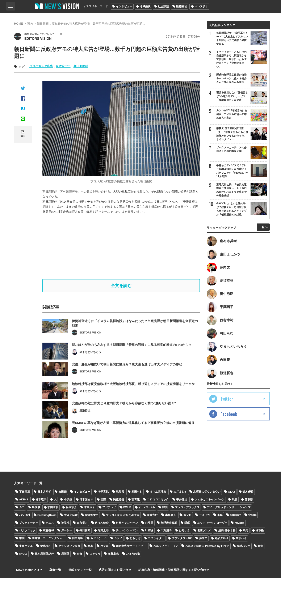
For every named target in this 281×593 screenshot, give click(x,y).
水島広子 (89, 522)
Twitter (227, 408)
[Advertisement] (124, 247)
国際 (103, 514)
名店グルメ (204, 545)
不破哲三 (24, 506)
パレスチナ (201, 6)
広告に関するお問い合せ (105, 584)
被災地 (65, 537)
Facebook (229, 423)
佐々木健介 (102, 537)
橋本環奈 (40, 514)
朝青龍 (135, 514)
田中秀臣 (77, 552)
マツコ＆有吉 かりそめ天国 (122, 529)
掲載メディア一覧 (72, 584)
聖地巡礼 (45, 560)
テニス (50, 537)
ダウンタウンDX (182, 552)
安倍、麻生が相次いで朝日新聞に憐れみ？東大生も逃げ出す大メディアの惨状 (130, 375)
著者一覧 (50, 584)
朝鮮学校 (235, 529)
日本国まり (86, 514)
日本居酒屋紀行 (44, 568)
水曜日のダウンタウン (207, 506)
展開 (234, 514)
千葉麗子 (166, 545)
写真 (90, 560)
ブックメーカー (28, 537)
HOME (18, 23)
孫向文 (203, 552)
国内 (30, 23)
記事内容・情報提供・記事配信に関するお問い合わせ (161, 584)
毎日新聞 (84, 545)
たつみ (23, 568)
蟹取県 (249, 514)
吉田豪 (62, 506)
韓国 (165, 522)
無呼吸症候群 (169, 537)
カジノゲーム (98, 552)
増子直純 (103, 506)
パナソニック (27, 545)
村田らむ (136, 506)
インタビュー (124, 6)
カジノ (118, 552)
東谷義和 (48, 545)
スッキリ (94, 568)
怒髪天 (120, 506)
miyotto (239, 537)
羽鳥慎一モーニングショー (48, 552)
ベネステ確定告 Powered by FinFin (207, 560)
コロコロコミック (158, 514)
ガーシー (66, 545)
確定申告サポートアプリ (131, 560)
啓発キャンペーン (127, 537)
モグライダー (156, 552)
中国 (22, 552)
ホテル (104, 560)
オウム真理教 (158, 506)
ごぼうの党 (133, 568)
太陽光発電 (70, 529)
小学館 (68, 514)
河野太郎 (103, 545)
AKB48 (23, 514)
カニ (22, 522)
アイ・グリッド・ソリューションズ (229, 522)
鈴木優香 (248, 506)
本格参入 (170, 529)
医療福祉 (181, 6)
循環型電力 (91, 529)
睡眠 (187, 537)
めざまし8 (179, 506)
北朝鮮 (252, 529)
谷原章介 (71, 522)
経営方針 (152, 529)
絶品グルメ (221, 552)
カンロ (187, 529)
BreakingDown (46, 529)
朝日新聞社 (81, 66)
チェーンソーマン (127, 545)
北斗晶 (149, 537)
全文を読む (121, 287)
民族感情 (118, 514)
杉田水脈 (52, 522)
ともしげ (135, 552)
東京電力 (82, 537)
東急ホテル (26, 560)
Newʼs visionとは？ (27, 584)
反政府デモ (63, 66)
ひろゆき (184, 545)
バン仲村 (24, 529)
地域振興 (145, 6)
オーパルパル (146, 522)
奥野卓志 (113, 568)
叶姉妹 (149, 545)
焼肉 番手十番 (226, 545)
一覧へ (263, 231)
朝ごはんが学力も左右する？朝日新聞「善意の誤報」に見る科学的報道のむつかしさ (136, 355)
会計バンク (243, 560)
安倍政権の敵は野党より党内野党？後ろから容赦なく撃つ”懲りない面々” (127, 420)
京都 (79, 568)
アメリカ (204, 529)
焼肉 (245, 545)
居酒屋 (65, 568)
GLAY (231, 506)
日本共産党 (44, 506)
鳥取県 (36, 522)
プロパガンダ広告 (41, 66)
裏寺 (260, 560)
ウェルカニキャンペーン (209, 514)
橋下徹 (260, 545)
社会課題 (163, 6)
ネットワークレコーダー (212, 537)
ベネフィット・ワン (165, 560)
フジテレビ (109, 522)
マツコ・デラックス (187, 522)
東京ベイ (241, 552)
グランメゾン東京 (69, 560)
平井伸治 (181, 514)
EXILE (127, 522)
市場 (220, 529)
